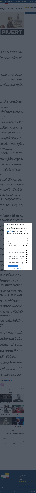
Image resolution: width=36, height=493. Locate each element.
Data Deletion (14, 268)
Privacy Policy (21, 268)
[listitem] (18, 236)
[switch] (27, 238)
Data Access (18, 268)
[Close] (30, 224)
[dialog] (18, 246)
